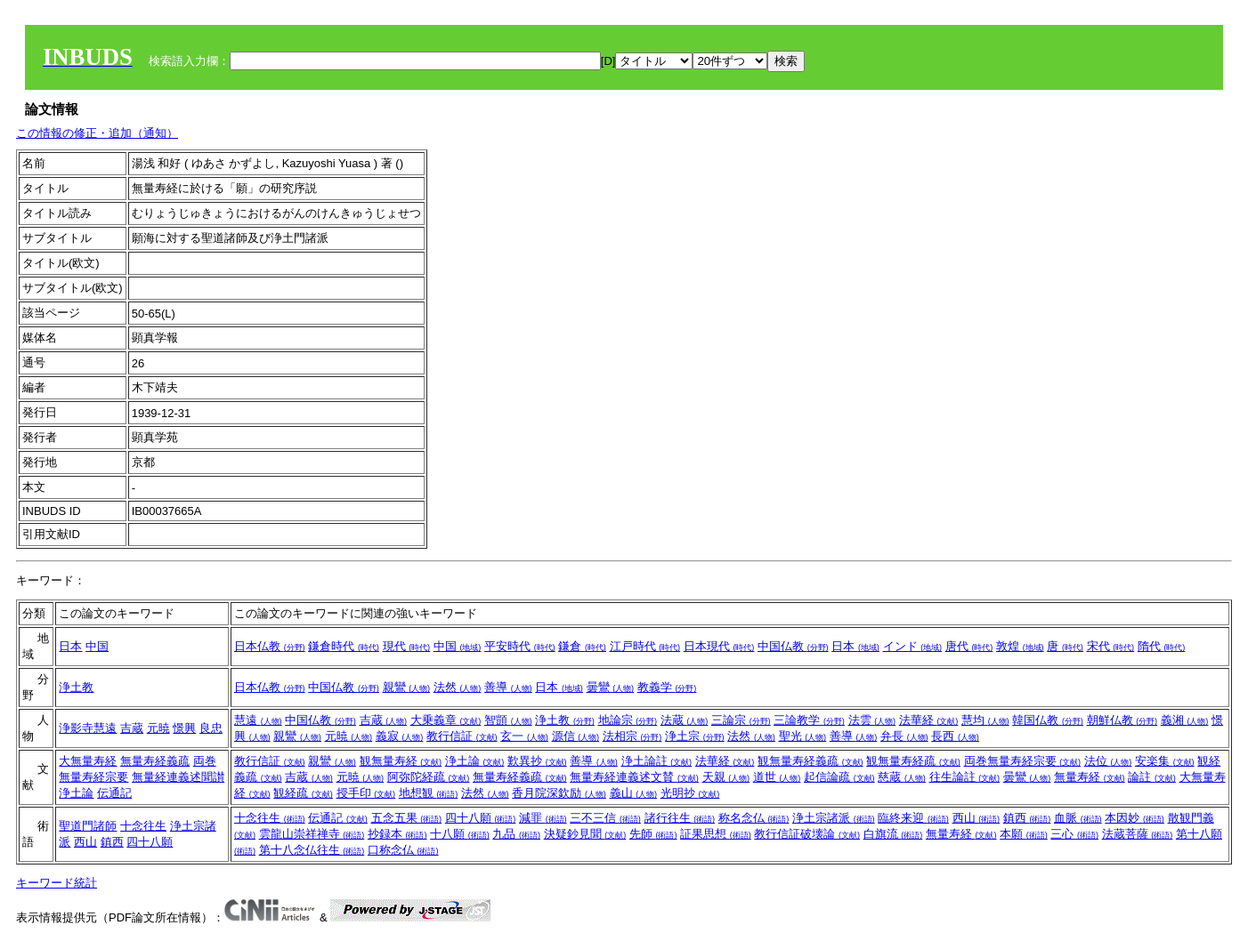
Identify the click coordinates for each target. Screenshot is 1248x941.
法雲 (872, 720)
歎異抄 (537, 761)
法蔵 (684, 720)
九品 (516, 833)
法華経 (929, 720)
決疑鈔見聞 (585, 833)
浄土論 (76, 793)
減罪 (543, 817)
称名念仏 (754, 817)
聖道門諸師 (88, 825)
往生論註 (965, 777)
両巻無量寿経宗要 (1023, 761)
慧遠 (258, 720)
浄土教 (76, 687)
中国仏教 (793, 646)
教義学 (667, 687)
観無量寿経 (401, 761)
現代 (407, 646)
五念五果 (406, 817)
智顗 (508, 720)
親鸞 (407, 687)
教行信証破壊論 (807, 833)
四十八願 (149, 842)
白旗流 (893, 833)
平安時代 (519, 646)
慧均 (985, 720)
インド (913, 646)
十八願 (460, 833)
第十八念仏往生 (312, 850)
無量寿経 (1089, 777)
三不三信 (605, 817)
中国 (97, 646)
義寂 (400, 736)
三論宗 (741, 720)
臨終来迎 (913, 817)
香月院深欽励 (559, 793)
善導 (508, 687)
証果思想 (715, 833)
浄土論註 (657, 761)
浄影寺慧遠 (88, 728)
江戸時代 (645, 646)
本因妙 (1134, 817)
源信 (576, 736)
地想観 (428, 793)
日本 (70, 646)
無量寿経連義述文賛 (634, 777)
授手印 (366, 793)
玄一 (524, 736)
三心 (1074, 833)
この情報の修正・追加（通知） (97, 133)
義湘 (1185, 720)
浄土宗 (695, 736)
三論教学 (809, 720)
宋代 (1111, 646)
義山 (634, 793)
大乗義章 (446, 720)
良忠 (211, 728)
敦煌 (1020, 646)
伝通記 (114, 793)
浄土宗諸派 (833, 817)
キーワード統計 (56, 882)
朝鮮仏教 (1122, 720)
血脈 (1078, 817)
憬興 (184, 728)
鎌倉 (582, 646)
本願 (1024, 833)
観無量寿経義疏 (810, 761)
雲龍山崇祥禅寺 (312, 833)
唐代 (969, 646)
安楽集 (1165, 761)
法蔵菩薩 (1137, 833)
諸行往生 (680, 817)
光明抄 (690, 793)
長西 (955, 736)
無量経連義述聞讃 (178, 777)
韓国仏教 (1047, 720)
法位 (1108, 761)
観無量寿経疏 (913, 761)
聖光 (803, 736)
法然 (458, 687)
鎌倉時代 (343, 646)
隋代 (1162, 646)
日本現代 (719, 646)
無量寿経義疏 (155, 761)
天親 (726, 777)
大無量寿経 (88, 761)
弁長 (904, 736)
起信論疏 (839, 777)
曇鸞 (611, 687)
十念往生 (143, 825)
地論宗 (628, 720)
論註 (1152, 777)
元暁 (158, 728)
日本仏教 (269, 646)
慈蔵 (902, 777)
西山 (85, 842)
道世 (777, 777)
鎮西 (112, 842)
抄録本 (397, 833)
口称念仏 (403, 850)
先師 (653, 833)
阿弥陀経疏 (428, 777)
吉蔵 (131, 728)
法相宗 (632, 736)
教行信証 (462, 736)
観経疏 (303, 793)
